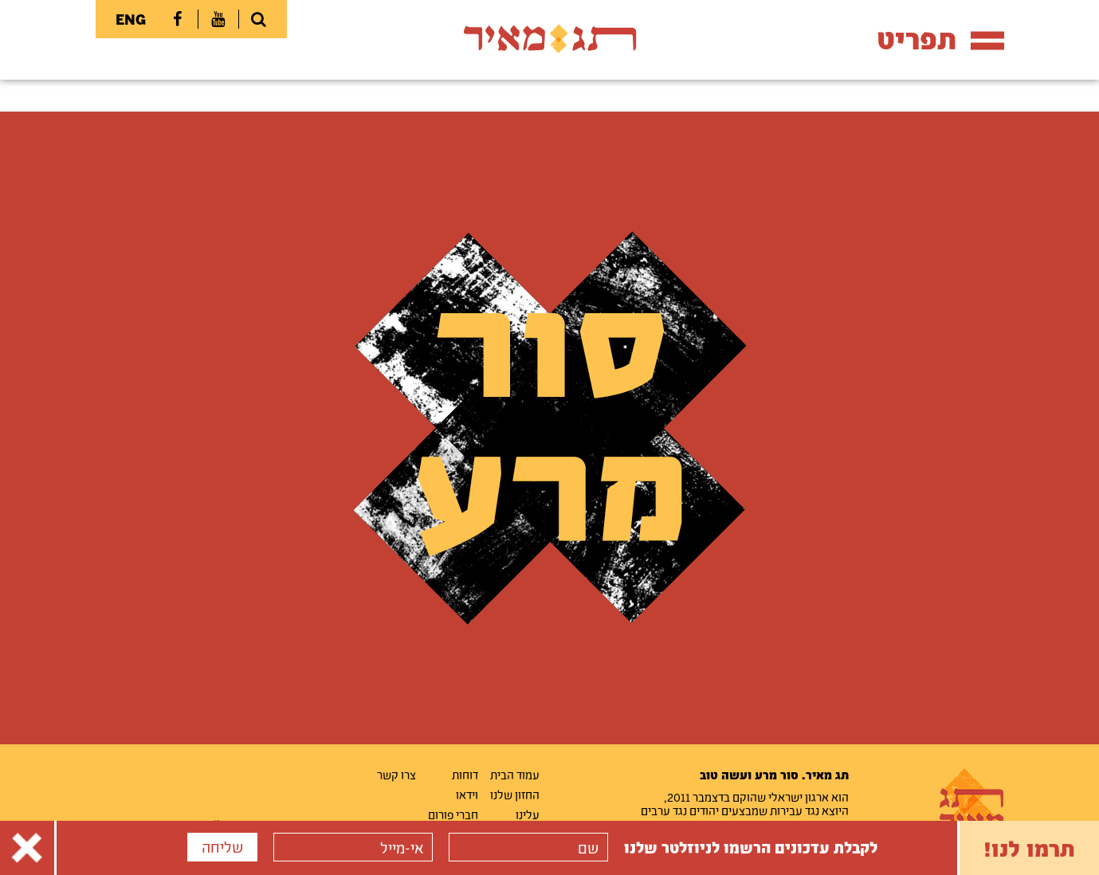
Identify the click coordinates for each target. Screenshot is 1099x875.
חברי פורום (453, 814)
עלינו (528, 814)
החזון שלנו (515, 794)
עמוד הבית (515, 774)
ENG (131, 19)
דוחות (465, 774)
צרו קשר (396, 774)
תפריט (940, 38)
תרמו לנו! (1029, 848)
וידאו (467, 794)
